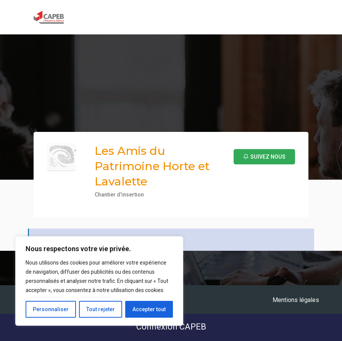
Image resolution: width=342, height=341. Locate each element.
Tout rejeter (100, 309)
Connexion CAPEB (171, 326)
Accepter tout (149, 309)
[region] (99, 281)
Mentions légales (296, 300)
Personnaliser (51, 309)
